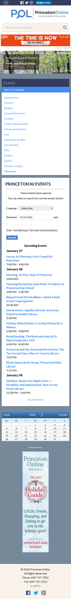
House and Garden (15, 129)
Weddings (10, 171)
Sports (8, 160)
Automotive (11, 97)
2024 (6, 414)
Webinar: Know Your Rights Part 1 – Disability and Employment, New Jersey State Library (32, 384)
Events (9, 83)
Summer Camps (13, 166)
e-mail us (35, 585)
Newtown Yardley (14, 139)
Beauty (8, 108)
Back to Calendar (14, 89)
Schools (8, 102)
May (33, 414)
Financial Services (14, 113)
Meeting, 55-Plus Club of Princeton (29, 274)
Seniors (8, 155)
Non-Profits (11, 144)
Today (63, 414)
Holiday (9, 118)
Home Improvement (16, 123)
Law (6, 134)
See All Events (35, 399)
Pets (7, 150)
